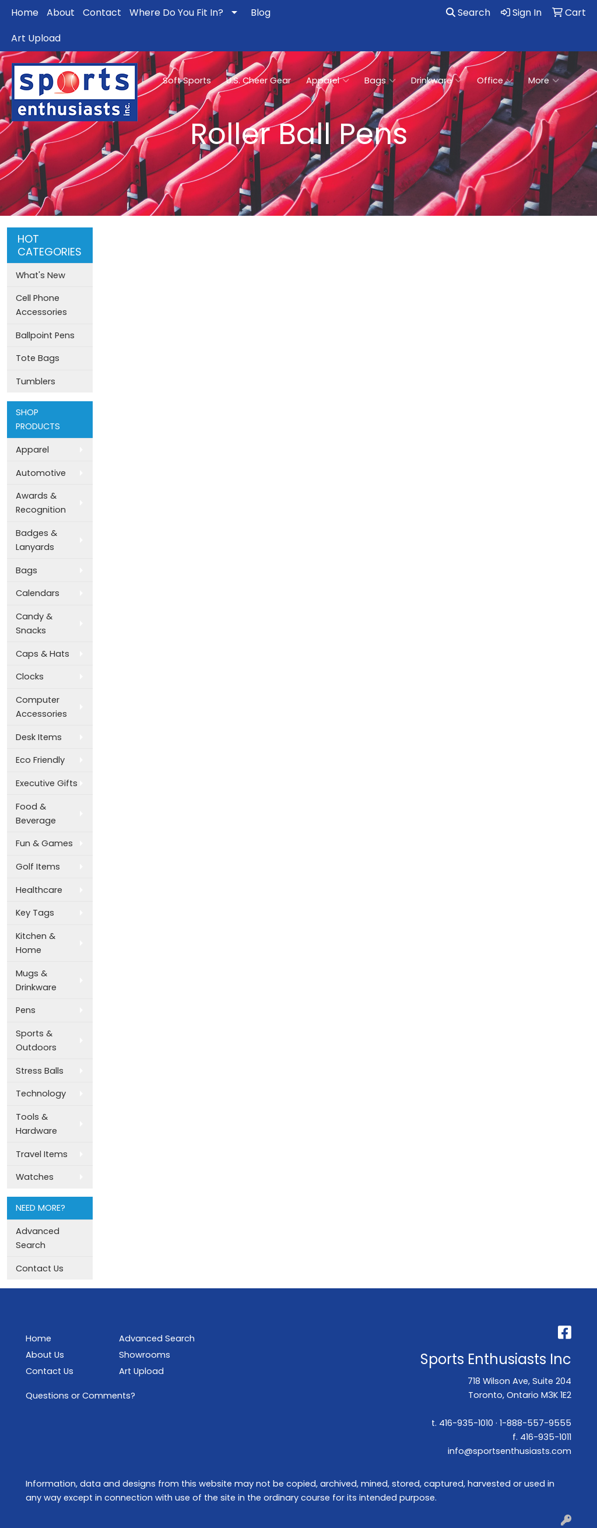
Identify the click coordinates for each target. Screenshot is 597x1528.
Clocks (30, 676)
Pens (26, 1010)
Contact (102, 12)
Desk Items (39, 737)
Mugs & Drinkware (36, 980)
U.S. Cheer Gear (258, 80)
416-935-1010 (466, 1423)
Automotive (41, 473)
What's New (40, 275)
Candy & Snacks (34, 623)
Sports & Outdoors (36, 1040)
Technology (41, 1093)
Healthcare (39, 890)
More (543, 80)
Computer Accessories (41, 707)
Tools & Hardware (36, 1124)
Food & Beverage (36, 813)
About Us (45, 1355)
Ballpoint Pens (45, 335)
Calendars (37, 593)
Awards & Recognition (41, 503)
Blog (261, 12)
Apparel (327, 80)
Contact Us (40, 1268)
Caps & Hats (42, 654)
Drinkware (436, 80)
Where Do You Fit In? (176, 12)
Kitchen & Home (35, 943)
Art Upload (36, 38)
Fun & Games (44, 843)
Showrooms (144, 1355)
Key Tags (35, 913)
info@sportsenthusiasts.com (509, 1451)
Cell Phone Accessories (41, 305)
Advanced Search (37, 1238)
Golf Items (38, 866)
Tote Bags (37, 358)
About (61, 12)
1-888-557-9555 (535, 1423)
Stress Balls (40, 1071)
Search (468, 12)
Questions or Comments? (80, 1395)
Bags (380, 80)
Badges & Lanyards (36, 540)
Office (495, 80)
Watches (35, 1177)
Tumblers (35, 381)
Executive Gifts (47, 783)
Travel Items (42, 1154)
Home (24, 12)
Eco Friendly (40, 760)
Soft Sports (187, 80)
